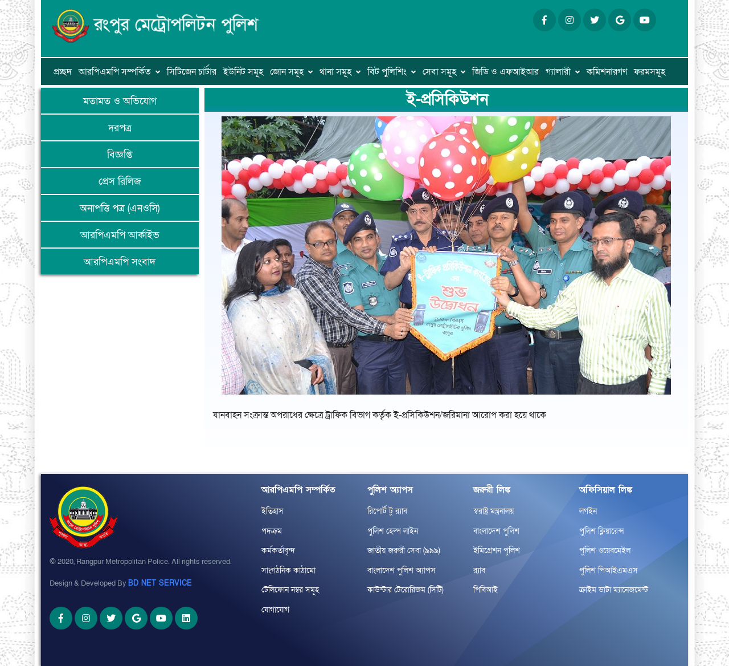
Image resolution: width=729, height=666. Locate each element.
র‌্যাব (479, 570)
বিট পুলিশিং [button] (387, 72)
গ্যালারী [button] (558, 72)
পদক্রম (271, 531)
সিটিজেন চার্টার (191, 72)
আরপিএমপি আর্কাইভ (119, 235)
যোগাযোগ (275, 609)
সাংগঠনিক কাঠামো (288, 570)
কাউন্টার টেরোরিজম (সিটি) (405, 589)
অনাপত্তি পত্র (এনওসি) (119, 208)
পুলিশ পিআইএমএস (608, 570)
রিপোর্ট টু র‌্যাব (387, 511)
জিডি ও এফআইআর (505, 72)
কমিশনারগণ (607, 72)
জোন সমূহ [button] (287, 72)
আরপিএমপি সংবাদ (119, 262)
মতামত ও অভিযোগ (120, 101)
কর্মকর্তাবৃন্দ (278, 550)
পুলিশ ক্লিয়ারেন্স (601, 531)
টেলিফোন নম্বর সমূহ (290, 589)
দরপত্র (120, 128)
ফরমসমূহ (649, 72)
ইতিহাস (272, 511)
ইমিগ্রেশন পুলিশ (496, 550)
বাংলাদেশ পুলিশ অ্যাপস (401, 570)
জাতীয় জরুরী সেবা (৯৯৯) (403, 550)
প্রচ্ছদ (63, 72)
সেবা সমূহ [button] (439, 72)
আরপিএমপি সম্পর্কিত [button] (115, 72)
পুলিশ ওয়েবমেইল (604, 550)
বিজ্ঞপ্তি (119, 154)
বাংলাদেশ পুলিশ (496, 531)
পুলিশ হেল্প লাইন (392, 531)
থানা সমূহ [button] (335, 72)
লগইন (588, 511)
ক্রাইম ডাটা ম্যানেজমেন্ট (613, 589)
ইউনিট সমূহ (243, 72)
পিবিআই (485, 589)
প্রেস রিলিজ (120, 181)
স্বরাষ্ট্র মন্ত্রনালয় (493, 511)
